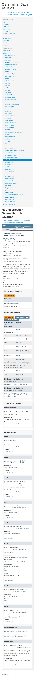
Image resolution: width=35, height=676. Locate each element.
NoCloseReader (9, 160)
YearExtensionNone (10, 199)
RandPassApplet (9, 176)
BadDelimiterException (11, 64)
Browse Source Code (9, 33)
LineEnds (7, 141)
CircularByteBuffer (10, 95)
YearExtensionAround (11, 197)
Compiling (6, 40)
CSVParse (7, 85)
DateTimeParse (9, 120)
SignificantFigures (9, 178)
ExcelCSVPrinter (9, 127)
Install (16, 14)
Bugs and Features (8, 36)
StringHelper (8, 185)
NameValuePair (9, 153)
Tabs (6, 190)
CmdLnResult (8, 113)
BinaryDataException (10, 76)
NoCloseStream (9, 162)
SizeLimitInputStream (10, 181)
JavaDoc (11, 12)
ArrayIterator (8, 60)
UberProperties (9, 192)
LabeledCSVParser (10, 139)
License (29, 12)
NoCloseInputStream (10, 155)
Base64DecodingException (12, 74)
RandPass (7, 174)
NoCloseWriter (9, 164)
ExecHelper (8, 129)
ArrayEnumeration (10, 55)
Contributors (6, 43)
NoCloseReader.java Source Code (13, 222)
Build (30, 14)
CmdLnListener (9, 109)
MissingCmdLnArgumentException (14, 150)
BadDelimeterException (11, 62)
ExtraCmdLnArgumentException (13, 132)
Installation (6, 26)
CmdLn (7, 102)
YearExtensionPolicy (10, 201)
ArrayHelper (8, 57)
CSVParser (8, 88)
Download (9, 14)
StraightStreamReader (11, 183)
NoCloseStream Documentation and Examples (17, 220)
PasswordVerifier (9, 171)
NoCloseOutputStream (11, 157)
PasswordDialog (9, 169)
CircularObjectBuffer (10, 99)
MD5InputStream (9, 146)
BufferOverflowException (11, 81)
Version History (7, 38)
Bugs (23, 12)
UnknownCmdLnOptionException (14, 194)
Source (18, 12)
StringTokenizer (9, 188)
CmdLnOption (8, 111)
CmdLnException (9, 106)
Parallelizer (8, 167)
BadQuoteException (10, 69)
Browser (7, 78)
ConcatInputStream (10, 116)
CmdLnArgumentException (12, 104)
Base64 (7, 71)
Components (23, 14)
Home (30, 16)
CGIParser (7, 83)
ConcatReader (9, 118)
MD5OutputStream (10, 148)
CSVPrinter (8, 92)
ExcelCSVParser (9, 125)
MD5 (6, 143)
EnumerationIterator (10, 122)
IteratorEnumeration (10, 136)
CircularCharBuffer (10, 97)
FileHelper (7, 134)
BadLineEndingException (11, 67)
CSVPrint (7, 90)
